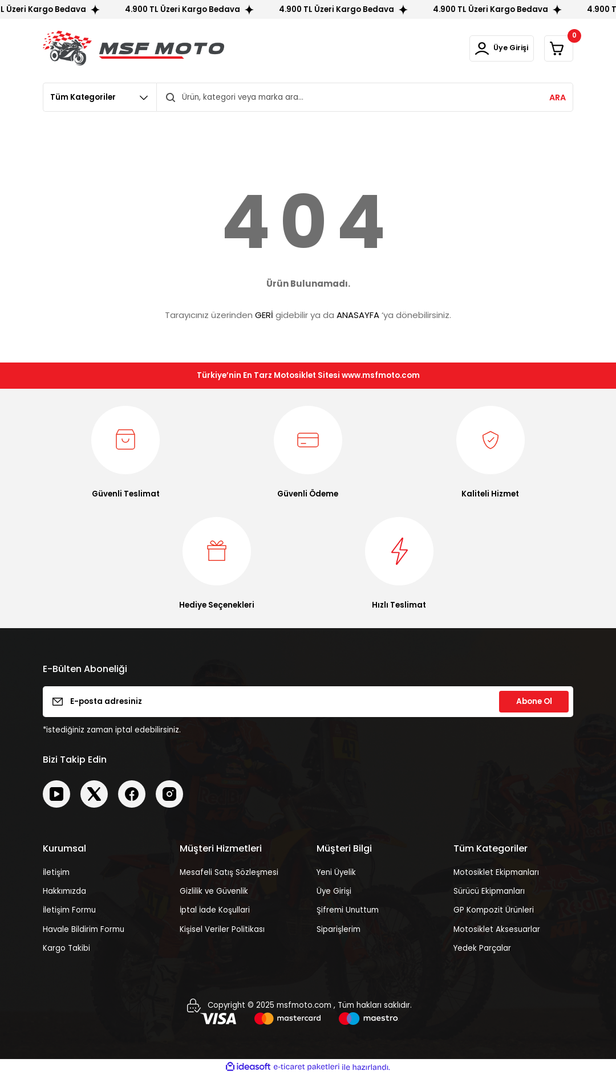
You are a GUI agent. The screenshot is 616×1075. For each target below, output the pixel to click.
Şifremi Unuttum (348, 910)
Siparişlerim (338, 929)
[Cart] (553, 48)
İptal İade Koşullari (215, 910)
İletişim (56, 872)
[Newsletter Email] (308, 701)
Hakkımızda (64, 891)
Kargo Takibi (66, 948)
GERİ (264, 315)
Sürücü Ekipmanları (489, 891)
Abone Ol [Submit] (534, 701)
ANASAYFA (358, 315)
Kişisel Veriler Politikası (222, 929)
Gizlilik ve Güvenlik (214, 891)
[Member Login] (483, 48)
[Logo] (133, 48)
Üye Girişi (334, 891)
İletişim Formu (69, 910)
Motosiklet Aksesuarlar (496, 929)
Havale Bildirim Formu (83, 929)
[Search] (364, 97)
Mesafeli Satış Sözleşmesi (229, 872)
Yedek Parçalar (482, 948)
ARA (557, 97)
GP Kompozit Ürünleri (493, 910)
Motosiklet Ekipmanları (496, 872)
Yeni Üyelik (336, 872)
